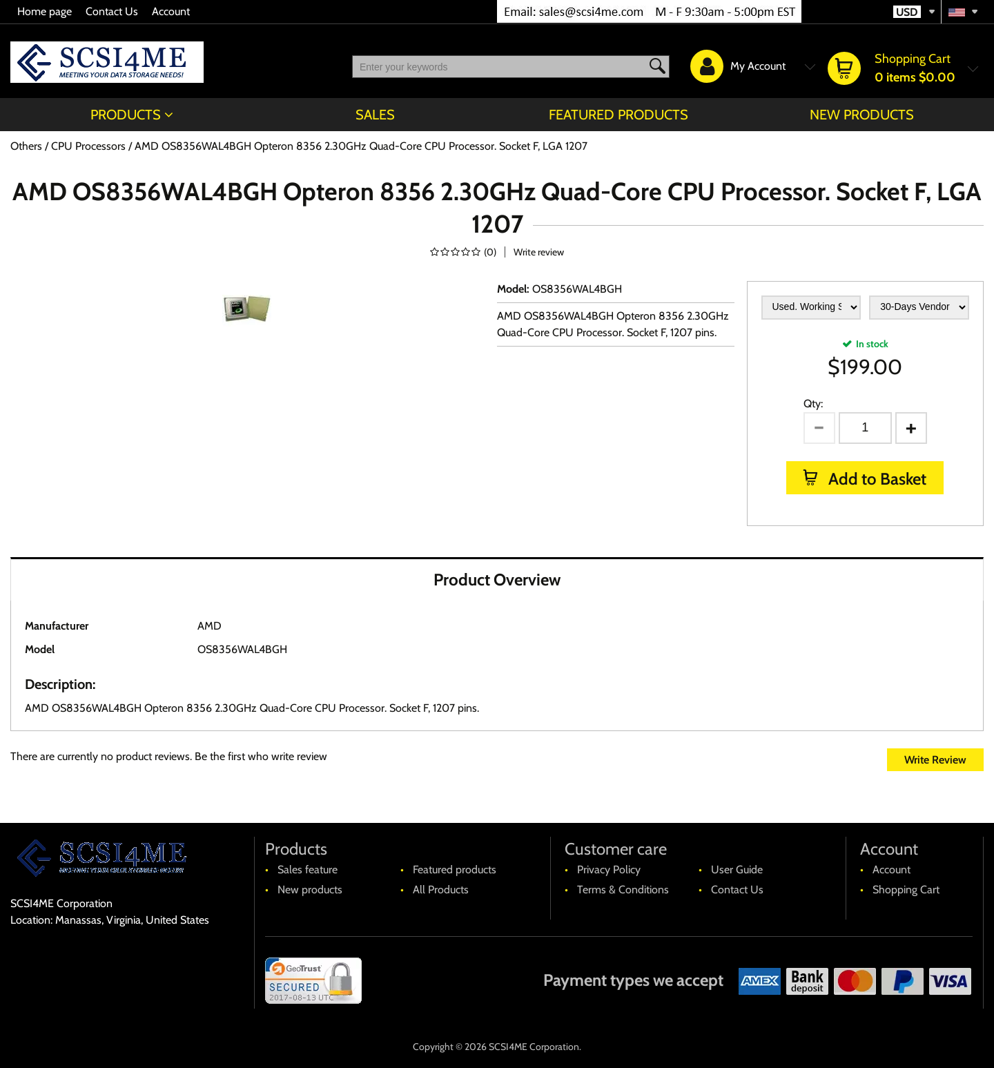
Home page (44, 11)
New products (862, 114)
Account (171, 11)
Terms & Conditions (623, 889)
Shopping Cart (906, 889)
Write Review (935, 759)
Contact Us (112, 11)
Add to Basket (875, 479)
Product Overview (497, 580)
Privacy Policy (609, 869)
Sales (375, 114)
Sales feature (307, 869)
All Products (441, 889)
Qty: (813, 403)
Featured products (618, 114)
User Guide (737, 869)
